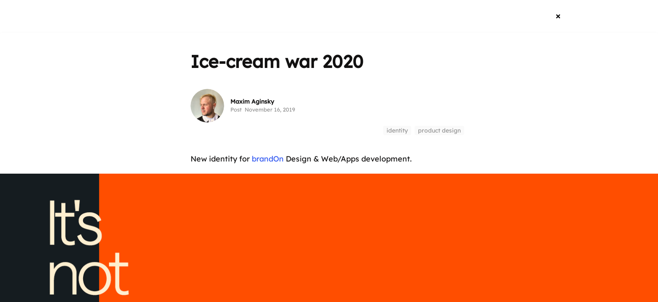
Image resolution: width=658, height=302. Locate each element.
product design (439, 130)
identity (397, 130)
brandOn (268, 159)
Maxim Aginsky (252, 101)
